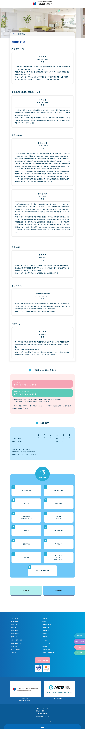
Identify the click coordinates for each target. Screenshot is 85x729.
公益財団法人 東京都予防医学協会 (25, 691)
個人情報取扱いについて (42, 717)
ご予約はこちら (80, 647)
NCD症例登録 (59, 690)
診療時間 (79, 635)
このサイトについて (42, 708)
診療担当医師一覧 (79, 641)
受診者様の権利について (42, 711)
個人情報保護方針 (42, 714)
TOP (14, 34)
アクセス (79, 652)
